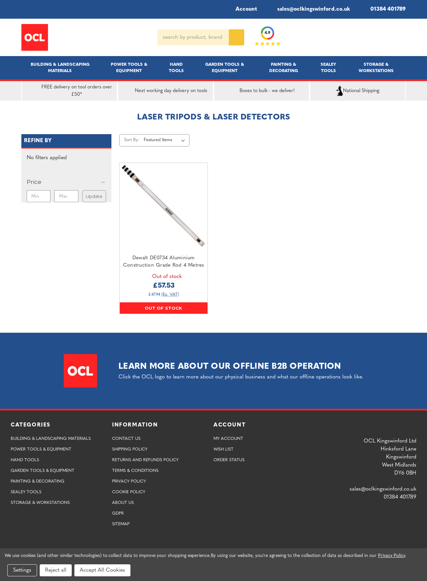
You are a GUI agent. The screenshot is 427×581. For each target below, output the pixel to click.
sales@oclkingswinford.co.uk (309, 9)
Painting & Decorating (283, 67)
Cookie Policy (128, 492)
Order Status (229, 460)
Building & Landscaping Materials (60, 67)
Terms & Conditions (135, 471)
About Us (123, 503)
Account (241, 9)
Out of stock (163, 308)
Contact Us (126, 439)
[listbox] (165, 140)
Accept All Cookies (102, 570)
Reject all (55, 570)
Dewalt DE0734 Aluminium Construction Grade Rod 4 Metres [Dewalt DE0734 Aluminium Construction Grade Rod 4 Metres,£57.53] (163, 262)
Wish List (224, 449)
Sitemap (120, 524)
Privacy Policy (129, 481)
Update (94, 196)
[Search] (236, 37)
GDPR (118, 513)
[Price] (66, 182)
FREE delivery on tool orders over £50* (68, 91)
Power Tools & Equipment (129, 67)
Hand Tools (176, 67)
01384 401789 (383, 9)
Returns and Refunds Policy (145, 460)
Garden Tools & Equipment (224, 67)
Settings (22, 570)
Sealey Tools (328, 67)
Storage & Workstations (376, 67)
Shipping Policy (129, 449)
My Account (228, 439)
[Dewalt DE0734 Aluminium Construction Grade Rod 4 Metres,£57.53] (163, 207)
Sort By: (131, 140)
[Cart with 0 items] (403, 37)
